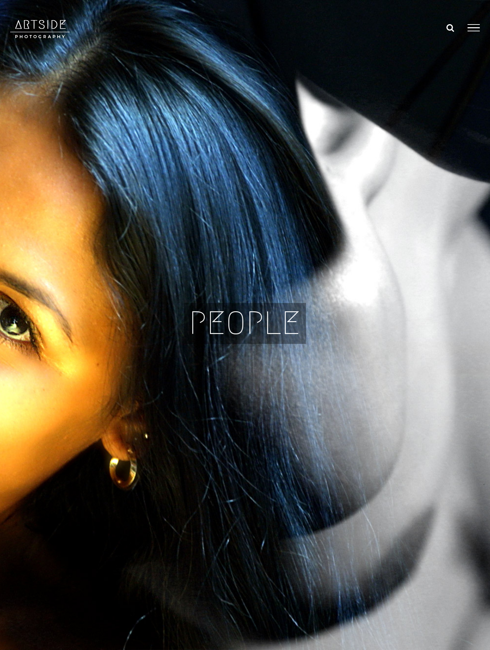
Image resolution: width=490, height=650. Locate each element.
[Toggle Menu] (474, 28)
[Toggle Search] (450, 27)
